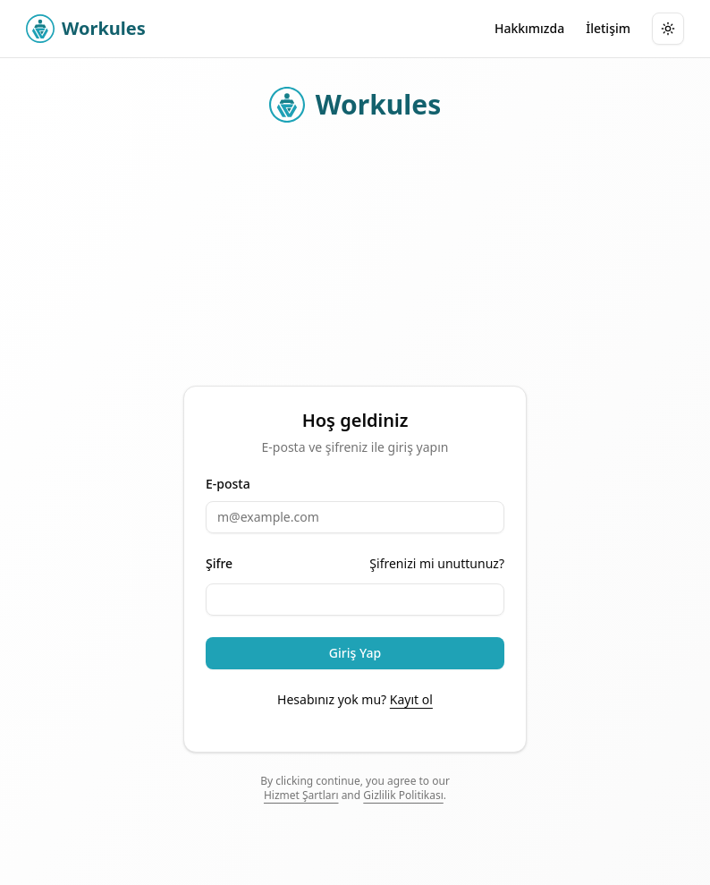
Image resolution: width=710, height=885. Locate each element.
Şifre (219, 563)
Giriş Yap (355, 652)
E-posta (228, 484)
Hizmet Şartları (301, 795)
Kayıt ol (411, 699)
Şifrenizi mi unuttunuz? (436, 563)
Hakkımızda (529, 28)
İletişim (608, 28)
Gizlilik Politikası (403, 795)
